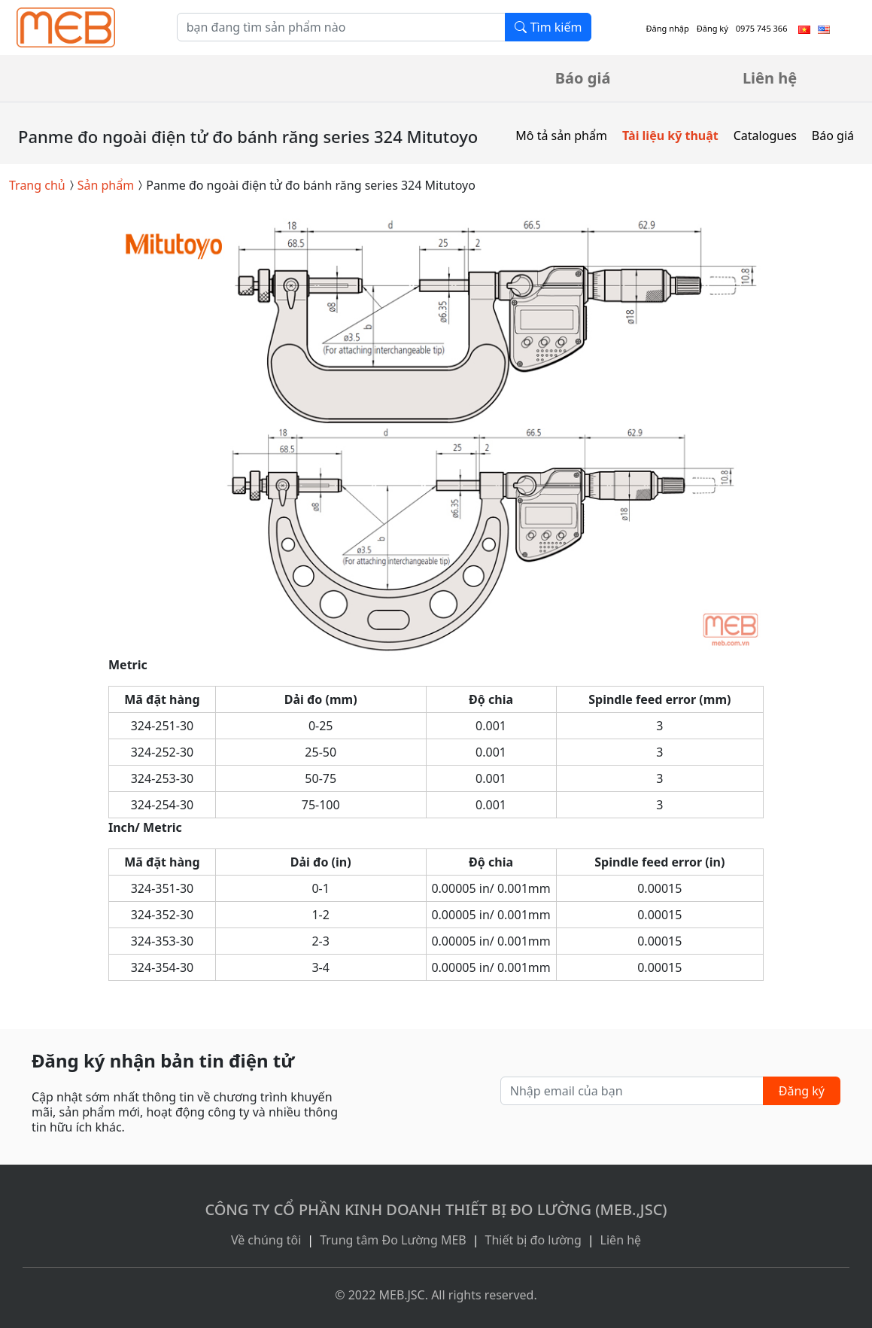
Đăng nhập (667, 28)
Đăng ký (712, 28)
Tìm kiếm (548, 27)
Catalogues (765, 135)
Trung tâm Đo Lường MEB (393, 1240)
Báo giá (583, 78)
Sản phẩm (105, 185)
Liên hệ (770, 78)
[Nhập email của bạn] (632, 1091)
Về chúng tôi (266, 1240)
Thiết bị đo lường (533, 1240)
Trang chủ (37, 185)
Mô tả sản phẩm (561, 135)
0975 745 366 (762, 28)
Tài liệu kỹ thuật (670, 135)
